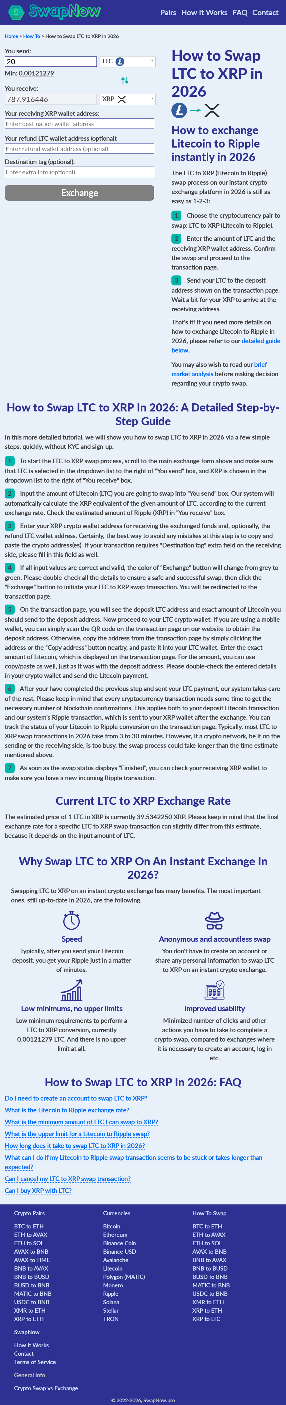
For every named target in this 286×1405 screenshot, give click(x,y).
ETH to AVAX (30, 1234)
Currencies (116, 1213)
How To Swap (209, 1213)
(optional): (40, 161)
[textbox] (127, 62)
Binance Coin (119, 1243)
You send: (18, 51)
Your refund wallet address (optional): (61, 138)
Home (11, 36)
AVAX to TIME (32, 1260)
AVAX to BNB (31, 1251)
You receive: (21, 88)
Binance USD (119, 1251)
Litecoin (112, 1268)
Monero (113, 1285)
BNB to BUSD (31, 1276)
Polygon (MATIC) (124, 1276)
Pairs (168, 12)
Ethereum (115, 1234)
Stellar (111, 1310)
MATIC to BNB (33, 1293)
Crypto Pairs (29, 1213)
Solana (111, 1302)
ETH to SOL (28, 1243)
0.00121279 (36, 73)
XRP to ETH (29, 1318)
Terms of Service (35, 1362)
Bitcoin (111, 1226)
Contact (265, 12)
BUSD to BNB (31, 1285)
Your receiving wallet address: (52, 113)
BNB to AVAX (31, 1268)
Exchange (79, 192)
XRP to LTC (206, 1318)
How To (31, 36)
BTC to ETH (29, 1226)
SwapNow (26, 1332)
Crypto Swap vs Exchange (46, 1388)
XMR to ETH (30, 1310)
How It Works (204, 12)
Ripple (110, 1293)
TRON (111, 1318)
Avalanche (115, 1260)
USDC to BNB (31, 1302)
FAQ (239, 12)
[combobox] (128, 61)
